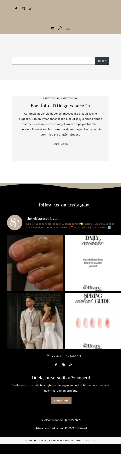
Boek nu (61, 400)
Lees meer (60, 144)
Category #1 (51, 98)
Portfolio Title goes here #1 (60, 106)
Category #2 (69, 98)
